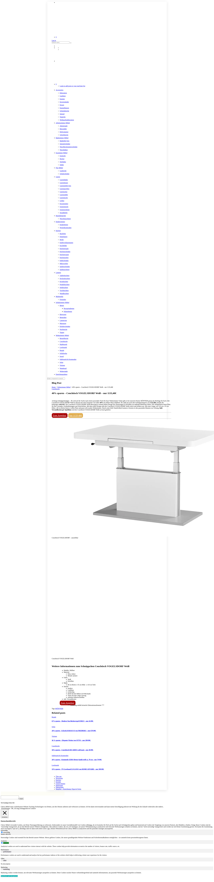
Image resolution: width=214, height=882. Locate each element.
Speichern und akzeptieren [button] (9, 877)
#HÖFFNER (59, 708)
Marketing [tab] (4, 868)
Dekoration (63, 93)
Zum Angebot (60, 415)
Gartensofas (63, 192)
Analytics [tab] (4, 841)
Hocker (62, 159)
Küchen (58, 231)
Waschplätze (64, 150)
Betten (62, 305)
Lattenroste (63, 320)
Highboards (63, 344)
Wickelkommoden (65, 228)
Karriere (58, 780)
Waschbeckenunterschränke (68, 147)
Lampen (58, 272)
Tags (53, 708)
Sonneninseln (64, 207)
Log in (54, 40)
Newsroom (59, 778)
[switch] (1, 843)
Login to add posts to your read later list (72, 86)
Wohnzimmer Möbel (62, 335)
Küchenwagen (64, 254)
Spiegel (62, 114)
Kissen (62, 105)
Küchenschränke (65, 251)
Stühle (62, 165)
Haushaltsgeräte (61, 216)
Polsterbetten (68, 311)
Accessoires (59, 90)
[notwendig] (1, 832)
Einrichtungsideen (61, 374)
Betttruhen (63, 317)
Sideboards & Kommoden (68, 359)
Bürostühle (63, 129)
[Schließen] (5, 814)
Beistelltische (64, 338)
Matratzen (63, 323)
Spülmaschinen (65, 269)
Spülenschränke (65, 266)
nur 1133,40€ (75, 415)
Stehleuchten (64, 287)
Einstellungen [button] (5, 809)
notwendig (6, 833)
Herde (62, 240)
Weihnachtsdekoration (67, 120)
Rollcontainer (64, 132)
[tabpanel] (107, 838)
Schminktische (64, 111)
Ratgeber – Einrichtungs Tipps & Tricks (68, 789)
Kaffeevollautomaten (66, 243)
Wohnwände (64, 371)
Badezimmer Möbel (62, 138)
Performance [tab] (5, 850)
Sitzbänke (63, 162)
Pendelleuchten (65, 284)
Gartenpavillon (64, 189)
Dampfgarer (63, 237)
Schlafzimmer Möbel (62, 302)
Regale (62, 350)
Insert (23, 799)
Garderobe (63, 171)
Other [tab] (2, 859)
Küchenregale (64, 248)
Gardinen (63, 96)
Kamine (62, 99)
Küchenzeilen (64, 257)
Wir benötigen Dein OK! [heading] (8, 803)
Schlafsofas (63, 353)
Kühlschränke (64, 260)
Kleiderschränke (65, 326)
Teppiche (63, 117)
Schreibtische (64, 135)
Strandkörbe (64, 213)
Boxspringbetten (69, 308)
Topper (62, 332)
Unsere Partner (60, 783)
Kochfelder (63, 245)
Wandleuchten (64, 293)
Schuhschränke (64, 174)
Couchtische (64, 341)
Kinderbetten (64, 225)
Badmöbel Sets (64, 141)
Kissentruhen (64, 204)
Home (54, 387)
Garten (58, 177)
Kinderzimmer (60, 222)
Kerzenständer (64, 102)
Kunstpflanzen (64, 108)
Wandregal (63, 368)
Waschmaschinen (65, 219)
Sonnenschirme (65, 210)
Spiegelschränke (65, 144)
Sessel (62, 356)
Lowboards (63, 347)
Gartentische (64, 198)
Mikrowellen (64, 263)
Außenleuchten (64, 275)
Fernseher (63, 299)
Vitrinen (62, 365)
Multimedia (59, 296)
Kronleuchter (64, 281)
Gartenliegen (64, 183)
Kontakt (58, 782)
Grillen (62, 201)
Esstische (63, 156)
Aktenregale (64, 126)
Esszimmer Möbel (61, 153)
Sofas (61, 362)
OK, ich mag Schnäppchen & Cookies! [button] (23, 809)
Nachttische (63, 329)
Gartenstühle (64, 195)
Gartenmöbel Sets (65, 186)
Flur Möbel (59, 168)
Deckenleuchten (65, 278)
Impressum (59, 785)
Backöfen (63, 234)
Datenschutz (60, 787)
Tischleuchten (64, 290)
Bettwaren (63, 314)
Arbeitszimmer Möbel (63, 123)
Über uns (59, 776)
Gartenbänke (64, 180)
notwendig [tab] (4, 831)
